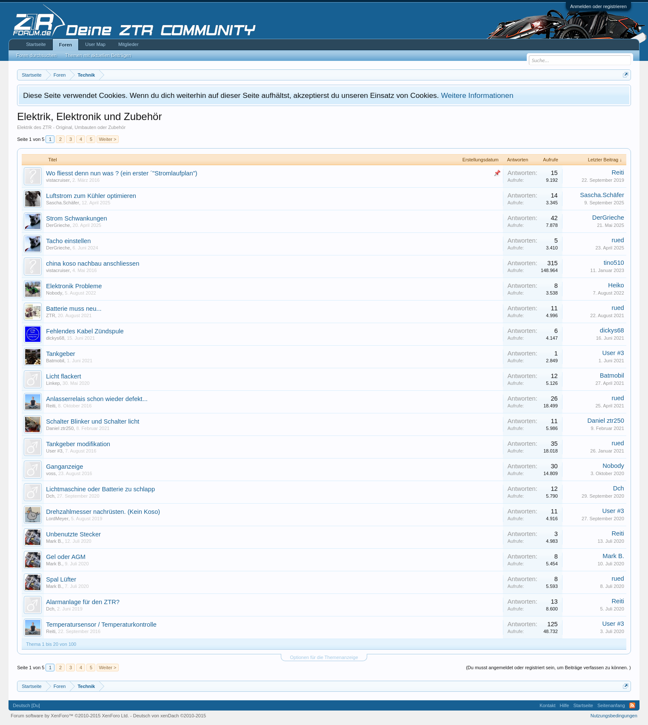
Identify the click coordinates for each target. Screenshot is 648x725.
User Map (95, 44)
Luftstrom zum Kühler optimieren (91, 195)
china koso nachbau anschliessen (92, 263)
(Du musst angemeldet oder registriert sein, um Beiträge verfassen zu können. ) (548, 667)
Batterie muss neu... (73, 308)
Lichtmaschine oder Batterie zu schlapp (100, 489)
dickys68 (55, 338)
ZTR (50, 315)
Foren (65, 44)
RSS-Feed (632, 705)
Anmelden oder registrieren (598, 6)
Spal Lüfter (61, 579)
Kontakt (547, 705)
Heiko (616, 285)
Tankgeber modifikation (78, 444)
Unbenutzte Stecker (73, 534)
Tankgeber (60, 353)
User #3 (613, 353)
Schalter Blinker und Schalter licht (92, 421)
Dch (50, 496)
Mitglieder (128, 44)
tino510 (614, 262)
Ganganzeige (64, 466)
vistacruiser (58, 180)
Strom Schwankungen (76, 218)
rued (617, 240)
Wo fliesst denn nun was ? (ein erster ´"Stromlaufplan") (121, 173)
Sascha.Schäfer (62, 202)
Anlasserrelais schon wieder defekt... (97, 398)
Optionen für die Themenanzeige (324, 657)
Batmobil (55, 360)
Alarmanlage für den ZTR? (83, 602)
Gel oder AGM (66, 556)
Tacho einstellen (68, 241)
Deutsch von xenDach (169, 715)
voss (51, 473)
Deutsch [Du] (26, 705)
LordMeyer (57, 518)
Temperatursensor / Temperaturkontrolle (101, 624)
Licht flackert (63, 376)
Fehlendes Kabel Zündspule (85, 331)
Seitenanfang (611, 705)
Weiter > (107, 139)
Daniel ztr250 (60, 428)
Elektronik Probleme (74, 286)
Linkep (53, 383)
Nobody (54, 292)
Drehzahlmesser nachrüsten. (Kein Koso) (103, 511)
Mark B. (54, 541)
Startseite (36, 44)
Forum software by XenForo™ (70, 715)
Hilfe (564, 705)
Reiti (617, 172)
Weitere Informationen (477, 95)
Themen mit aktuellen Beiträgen (98, 55)
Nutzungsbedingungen (614, 715)
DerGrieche (58, 225)
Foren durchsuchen (36, 55)
